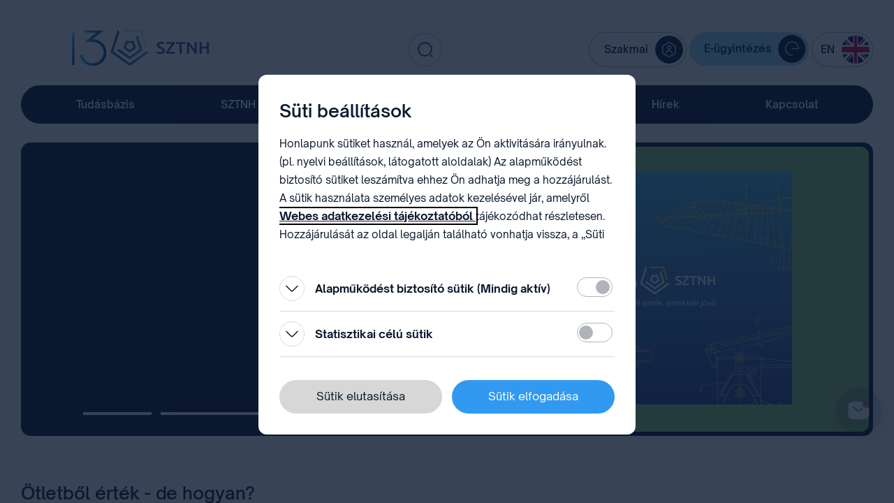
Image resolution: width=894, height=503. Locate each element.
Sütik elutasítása (360, 396)
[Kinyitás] (292, 288)
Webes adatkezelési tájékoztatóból (377, 216)
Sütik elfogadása (533, 396)
